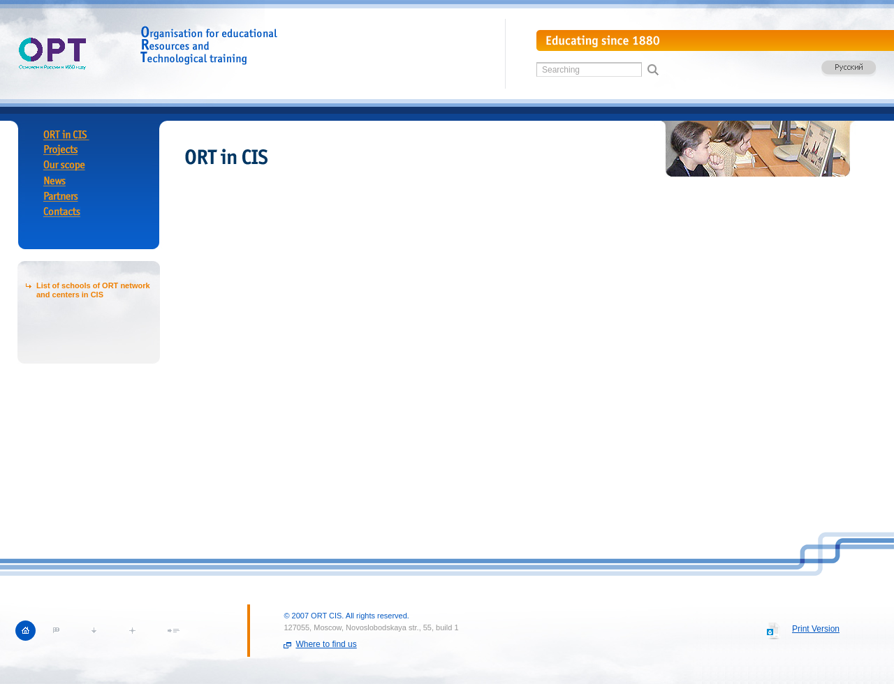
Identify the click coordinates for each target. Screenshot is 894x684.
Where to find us (325, 644)
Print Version (816, 629)
